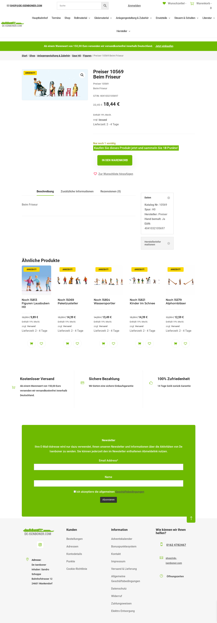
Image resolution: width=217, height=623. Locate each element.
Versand (103, 119)
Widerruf (116, 596)
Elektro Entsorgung (123, 611)
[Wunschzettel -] (174, 3)
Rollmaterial (80, 18)
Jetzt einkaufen (164, 46)
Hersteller (122, 31)
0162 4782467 (176, 545)
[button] (82, 75)
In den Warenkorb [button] (31, 343)
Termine (56, 18)
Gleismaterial (101, 18)
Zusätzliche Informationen (77, 191)
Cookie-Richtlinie (76, 568)
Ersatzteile (161, 18)
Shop (67, 18)
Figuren (87, 55)
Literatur (207, 18)
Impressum (118, 561)
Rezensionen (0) (110, 191)
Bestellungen (74, 539)
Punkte (70, 561)
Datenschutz (119, 588)
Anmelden (134, 5)
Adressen (72, 546)
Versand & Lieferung (124, 568)
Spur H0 (76, 55)
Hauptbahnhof (40, 18)
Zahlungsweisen (121, 603)
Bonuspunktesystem (123, 546)
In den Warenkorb (115, 160)
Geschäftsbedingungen (129, 491)
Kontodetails (74, 554)
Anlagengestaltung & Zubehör (132, 18)
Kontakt (116, 554)
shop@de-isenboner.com (26, 5)
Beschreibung (45, 191)
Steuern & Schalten (184, 18)
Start (24, 55)
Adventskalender (121, 539)
